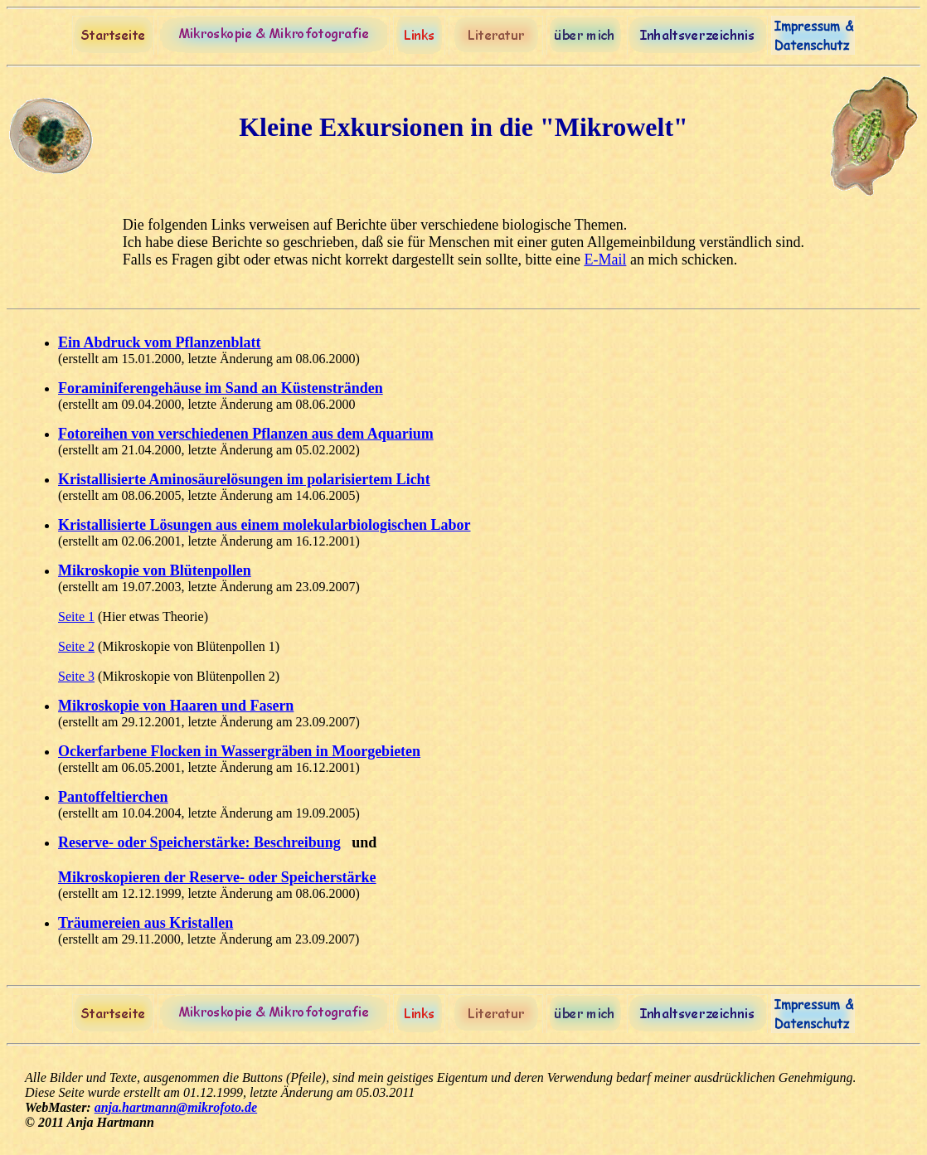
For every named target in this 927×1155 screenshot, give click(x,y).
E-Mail (605, 259)
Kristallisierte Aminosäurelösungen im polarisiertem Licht (244, 479)
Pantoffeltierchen (113, 797)
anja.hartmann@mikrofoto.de (176, 1107)
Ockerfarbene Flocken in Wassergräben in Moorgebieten (239, 751)
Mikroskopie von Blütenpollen (154, 570)
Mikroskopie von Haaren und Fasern (176, 705)
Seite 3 (76, 676)
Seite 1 (76, 616)
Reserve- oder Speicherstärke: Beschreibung (199, 842)
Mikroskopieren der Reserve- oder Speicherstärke (217, 877)
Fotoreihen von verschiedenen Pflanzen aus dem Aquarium (246, 433)
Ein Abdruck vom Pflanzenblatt (159, 342)
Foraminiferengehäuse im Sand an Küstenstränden (220, 388)
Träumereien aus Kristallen (145, 923)
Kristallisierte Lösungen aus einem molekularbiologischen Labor (264, 525)
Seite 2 (76, 646)
